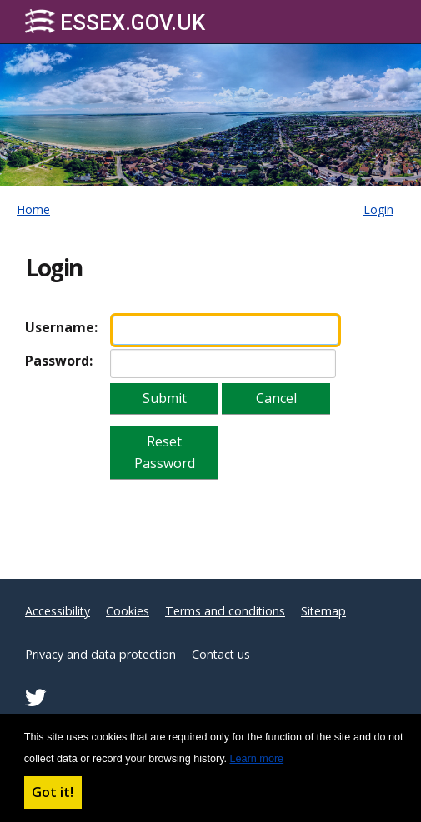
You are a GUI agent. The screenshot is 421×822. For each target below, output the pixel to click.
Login (378, 209)
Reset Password (164, 452)
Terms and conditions (225, 611)
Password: (59, 360)
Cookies (127, 611)
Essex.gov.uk (115, 22)
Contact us (221, 654)
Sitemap (323, 611)
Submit (165, 398)
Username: (61, 327)
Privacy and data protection (100, 654)
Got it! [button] (52, 792)
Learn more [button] (257, 759)
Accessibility (57, 611)
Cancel (276, 398)
